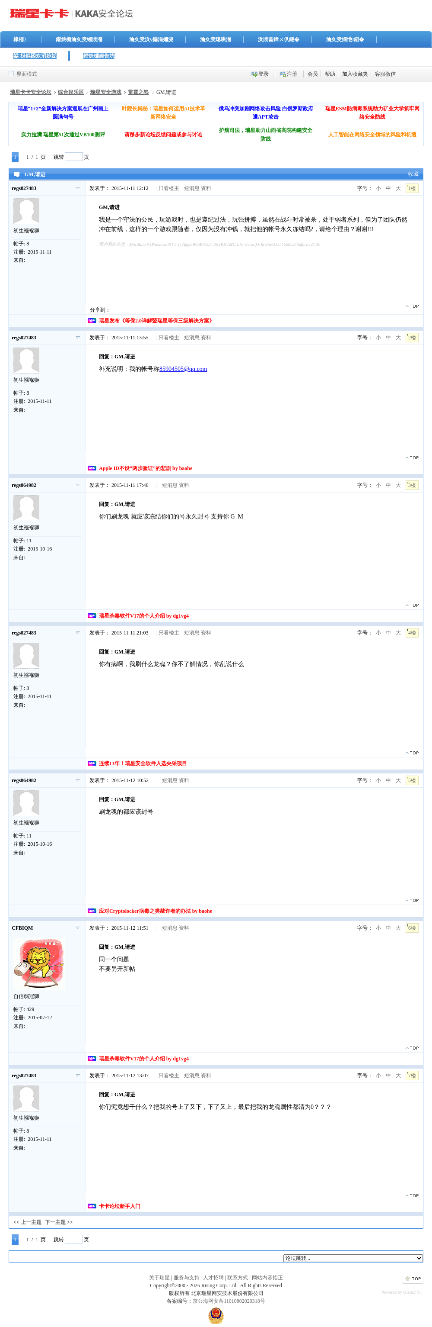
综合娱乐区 (71, 92)
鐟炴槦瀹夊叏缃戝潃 (79, 39)
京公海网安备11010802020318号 (229, 1301)
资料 (206, 188)
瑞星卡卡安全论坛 (30, 92)
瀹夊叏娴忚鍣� (345, 39)
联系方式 (237, 1278)
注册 (292, 74)
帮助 (330, 74)
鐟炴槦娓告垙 (98, 56)
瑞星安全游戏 (105, 92)
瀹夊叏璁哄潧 (215, 39)
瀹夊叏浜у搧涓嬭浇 (151, 39)
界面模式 (26, 74)
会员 (313, 74)
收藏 (413, 174)
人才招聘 (213, 1278)
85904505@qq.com (183, 369)
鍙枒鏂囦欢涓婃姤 (35, 56)
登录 (263, 74)
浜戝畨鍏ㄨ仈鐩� (278, 39)
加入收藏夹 (355, 74)
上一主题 (31, 1222)
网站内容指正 (267, 1278)
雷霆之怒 (138, 92)
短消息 (192, 188)
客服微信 (385, 74)
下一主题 (55, 1222)
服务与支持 (187, 1278)
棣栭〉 (21, 39)
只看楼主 (169, 188)
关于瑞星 (159, 1278)
